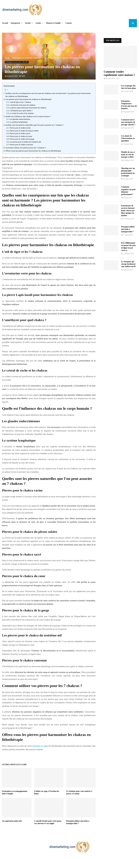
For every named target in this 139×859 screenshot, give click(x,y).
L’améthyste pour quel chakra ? (20, 111)
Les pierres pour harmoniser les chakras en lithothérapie (28, 99)
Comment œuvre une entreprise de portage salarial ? (128, 122)
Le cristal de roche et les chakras (21, 113)
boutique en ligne (40, 746)
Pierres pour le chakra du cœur (20, 136)
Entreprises (15, 23)
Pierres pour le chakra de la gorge (21, 139)
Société (28, 23)
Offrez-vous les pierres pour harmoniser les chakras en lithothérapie (33, 151)
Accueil (5, 23)
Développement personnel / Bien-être (16, 62)
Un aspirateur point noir (12, 821)
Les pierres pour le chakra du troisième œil (25, 142)
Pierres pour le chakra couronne (21, 145)
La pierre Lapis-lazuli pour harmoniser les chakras (27, 108)
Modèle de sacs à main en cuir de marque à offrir (128, 154)
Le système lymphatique (18, 122)
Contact (68, 23)
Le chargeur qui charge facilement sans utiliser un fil (128, 264)
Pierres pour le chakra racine (20, 128)
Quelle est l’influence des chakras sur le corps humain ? (28, 116)
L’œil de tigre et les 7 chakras (20, 102)
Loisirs (38, 23)
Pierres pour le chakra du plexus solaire (24, 131)
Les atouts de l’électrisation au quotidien (128, 138)
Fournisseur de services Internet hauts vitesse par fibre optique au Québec (128, 210)
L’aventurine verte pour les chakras (22, 105)
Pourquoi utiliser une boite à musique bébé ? (128, 229)
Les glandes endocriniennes (19, 119)
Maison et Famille (53, 23)
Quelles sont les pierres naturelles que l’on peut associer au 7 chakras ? (34, 125)
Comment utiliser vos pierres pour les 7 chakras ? (25, 148)
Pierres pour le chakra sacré (19, 133)
